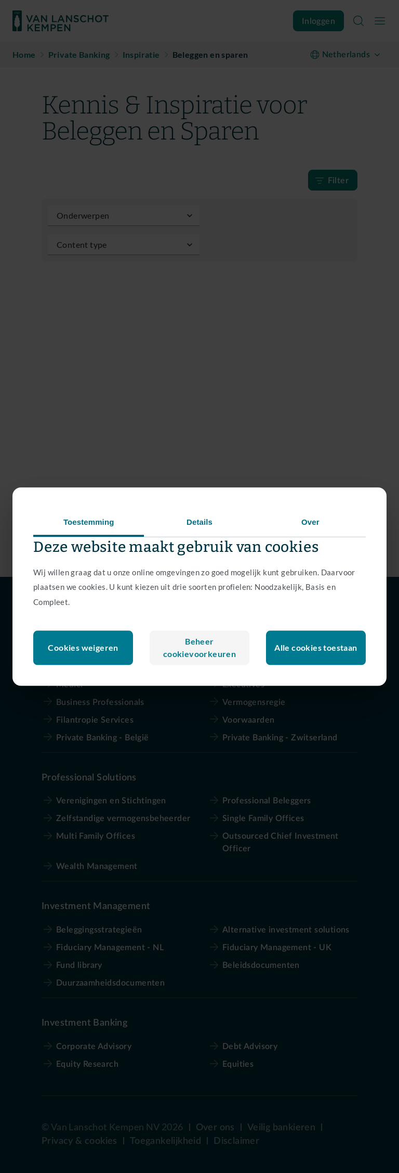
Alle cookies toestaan (315, 647)
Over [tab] (310, 522)
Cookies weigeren (199, 647)
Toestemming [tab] (88, 522)
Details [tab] (199, 522)
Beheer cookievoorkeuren (83, 647)
